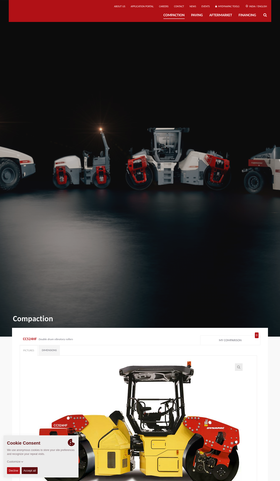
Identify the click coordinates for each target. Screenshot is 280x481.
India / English (256, 6)
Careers (163, 6)
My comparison (239, 339)
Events (205, 6)
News (192, 6)
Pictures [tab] (28, 350)
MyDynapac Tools (227, 6)
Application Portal (142, 6)
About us (119, 6)
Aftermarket (220, 15)
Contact (179, 6)
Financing (247, 15)
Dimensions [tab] (49, 350)
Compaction (174, 15)
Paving (197, 15)
